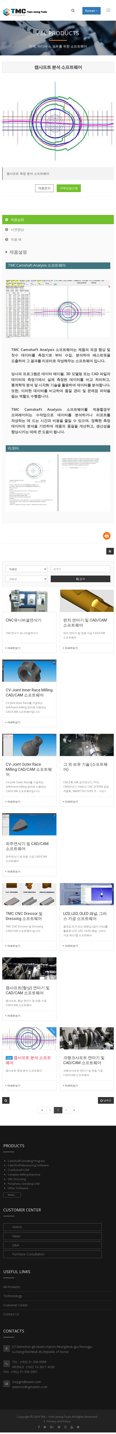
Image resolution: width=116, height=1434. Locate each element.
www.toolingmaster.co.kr (29, 1387)
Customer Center (15, 1305)
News (16, 1236)
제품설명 (14, 219)
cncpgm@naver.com (26, 1382)
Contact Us (11, 1314)
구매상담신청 (69, 188)
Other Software (18, 1188)
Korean (91, 11)
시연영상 (14, 229)
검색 (80, 579)
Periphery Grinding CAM (24, 1184)
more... (12, 1194)
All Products (11, 1287)
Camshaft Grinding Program (26, 1161)
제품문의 (44, 188)
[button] (110, 551)
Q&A (15, 1245)
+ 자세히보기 (12, 648)
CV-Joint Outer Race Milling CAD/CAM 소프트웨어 (29, 769)
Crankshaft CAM (18, 1170)
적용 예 (13, 239)
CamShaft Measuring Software (28, 1165)
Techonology (12, 1296)
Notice (17, 1227)
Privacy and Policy (59, 1421)
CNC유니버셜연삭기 (24, 620)
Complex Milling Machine (24, 1174)
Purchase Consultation (28, 1254)
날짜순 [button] (105, 1100)
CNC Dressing (17, 1179)
